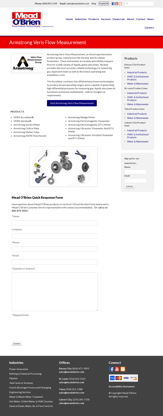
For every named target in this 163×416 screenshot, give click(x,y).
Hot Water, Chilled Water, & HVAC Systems (31, 401)
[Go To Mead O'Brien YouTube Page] (116, 3)
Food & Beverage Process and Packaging (30, 387)
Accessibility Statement (122, 386)
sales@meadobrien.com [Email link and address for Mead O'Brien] (77, 3)
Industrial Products (137, 72)
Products (94, 19)
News (150, 19)
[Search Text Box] (139, 3)
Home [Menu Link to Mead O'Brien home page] (69, 19)
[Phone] (55, 249)
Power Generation (18, 369)
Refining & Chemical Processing (25, 373)
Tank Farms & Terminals (21, 383)
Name (127, 167)
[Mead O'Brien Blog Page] (120, 3)
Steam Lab (119, 19)
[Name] (55, 222)
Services (106, 19)
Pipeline (13, 378)
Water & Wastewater (138, 83)
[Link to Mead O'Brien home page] (31, 19)
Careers (149, 27)
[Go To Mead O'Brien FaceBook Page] (113, 3)
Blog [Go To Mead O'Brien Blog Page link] (94, 3)
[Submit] (17, 343)
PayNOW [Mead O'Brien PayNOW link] (103, 3)
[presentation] (23, 329)
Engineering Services (20, 392)
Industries (81, 19)
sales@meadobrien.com (71, 371)
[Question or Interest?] (55, 292)
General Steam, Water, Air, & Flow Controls (31, 406)
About (130, 19)
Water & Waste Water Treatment (26, 396)
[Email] (55, 262)
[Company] (55, 235)
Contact (140, 19)
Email (127, 175)
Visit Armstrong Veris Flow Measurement (72, 103)
